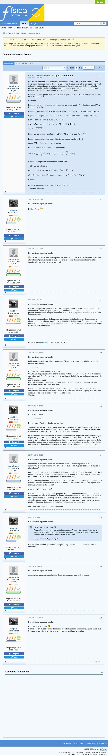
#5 (101, 353)
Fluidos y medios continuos (30, 33)
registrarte (47, 46)
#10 (100, 618)
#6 (101, 406)
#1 (101, 76)
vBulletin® (103, 751)
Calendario (39, 28)
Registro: (9, 107)
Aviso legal (79, 743)
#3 (101, 249)
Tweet (14, 117)
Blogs (33, 23)
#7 (101, 455)
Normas (67, 743)
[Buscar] (88, 23)
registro (77, 46)
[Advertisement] (84, 11)
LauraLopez (13, 86)
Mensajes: (11, 109)
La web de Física (9, 23)
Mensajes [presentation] (8, 63)
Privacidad (91, 743)
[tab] (8, 63)
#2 (101, 200)
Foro (24, 23)
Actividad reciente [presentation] (24, 63)
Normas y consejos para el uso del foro (58, 39)
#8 (101, 517)
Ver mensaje (55, 527)
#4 (101, 300)
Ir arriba (103, 743)
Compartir (14, 113)
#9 (101, 567)
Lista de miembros (24, 28)
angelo (13, 210)
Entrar (100, 2)
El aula (16, 33)
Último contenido (7, 28)
